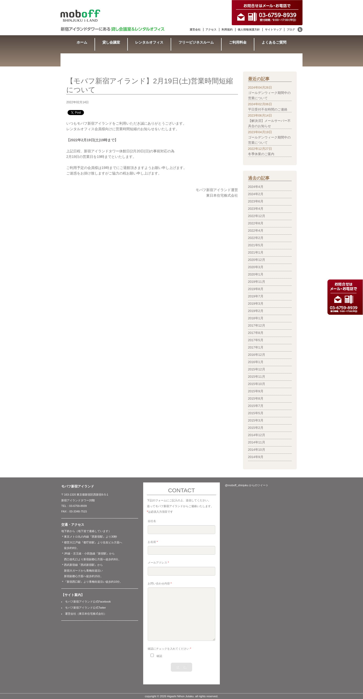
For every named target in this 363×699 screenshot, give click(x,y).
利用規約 (227, 29)
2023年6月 (255, 201)
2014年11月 (256, 442)
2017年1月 (255, 347)
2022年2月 (255, 238)
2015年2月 (255, 428)
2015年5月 (255, 413)
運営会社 (195, 29)
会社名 (152, 520)
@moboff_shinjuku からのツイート (246, 485)
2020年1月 (255, 274)
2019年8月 (255, 289)
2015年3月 (255, 420)
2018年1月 (255, 318)
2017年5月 (255, 340)
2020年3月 (255, 267)
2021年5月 (255, 245)
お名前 (153, 541)
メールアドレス (158, 562)
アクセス (211, 29)
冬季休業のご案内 (261, 154)
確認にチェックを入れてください (169, 648)
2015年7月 (255, 406)
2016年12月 (256, 355)
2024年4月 (255, 187)
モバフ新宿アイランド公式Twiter (85, 607)
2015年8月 (255, 398)
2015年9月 (255, 391)
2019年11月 (256, 282)
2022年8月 (255, 223)
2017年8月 (255, 333)
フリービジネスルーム (196, 42)
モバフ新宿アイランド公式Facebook (88, 601)
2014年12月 (256, 435)
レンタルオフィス (149, 42)
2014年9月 (255, 457)
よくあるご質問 (274, 42)
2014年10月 (256, 449)
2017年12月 (256, 325)
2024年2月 (255, 194)
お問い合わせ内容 (160, 583)
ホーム (82, 42)
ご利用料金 (238, 42)
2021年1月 (255, 252)
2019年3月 (255, 303)
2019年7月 (255, 296)
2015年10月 (256, 384)
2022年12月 (256, 216)
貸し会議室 (111, 42)
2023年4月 (255, 209)
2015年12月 (256, 369)
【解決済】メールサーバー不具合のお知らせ (269, 123)
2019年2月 (255, 311)
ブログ (291, 29)
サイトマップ (273, 29)
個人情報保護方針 (249, 29)
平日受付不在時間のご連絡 (267, 109)
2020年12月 (256, 260)
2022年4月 (255, 230)
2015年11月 (256, 376)
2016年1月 (255, 362)
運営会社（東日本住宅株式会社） (86, 613)
